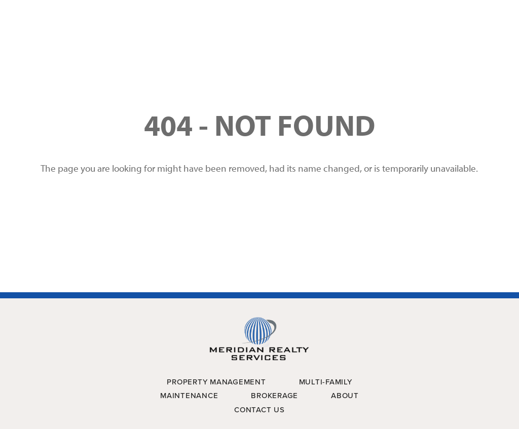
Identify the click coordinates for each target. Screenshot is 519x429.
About (345, 395)
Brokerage (274, 395)
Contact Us (259, 409)
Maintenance (189, 395)
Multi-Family (325, 381)
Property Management (216, 381)
